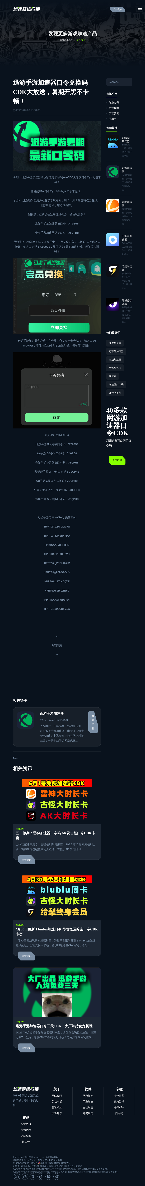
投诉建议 (57, 1113)
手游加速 (88, 1101)
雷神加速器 (127, 203)
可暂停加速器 (116, 351)
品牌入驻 (118, 9)
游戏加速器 (115, 359)
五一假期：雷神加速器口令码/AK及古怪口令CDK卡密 (55, 835)
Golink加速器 (127, 237)
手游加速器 (34, 177)
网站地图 (57, 1160)
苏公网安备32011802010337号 (55, 1163)
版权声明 (57, 1101)
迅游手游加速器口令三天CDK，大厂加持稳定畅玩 (54, 1026)
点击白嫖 (117, 460)
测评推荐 (119, 1095)
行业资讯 (114, 102)
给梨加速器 (127, 268)
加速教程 (114, 113)
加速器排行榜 (66, 40)
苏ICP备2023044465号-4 (25, 1163)
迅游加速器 (127, 169)
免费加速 (88, 1113)
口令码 (119, 1113)
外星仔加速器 (127, 302)
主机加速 (88, 1107)
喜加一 (112, 118)
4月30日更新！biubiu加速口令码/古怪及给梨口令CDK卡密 (57, 931)
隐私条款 (57, 1107)
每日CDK (20, 829)
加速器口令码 (116, 384)
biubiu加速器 (126, 139)
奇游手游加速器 (44, 233)
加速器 (112, 376)
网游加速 (88, 1095)
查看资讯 (26, 859)
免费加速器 (115, 343)
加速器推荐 (115, 392)
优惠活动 (119, 1101)
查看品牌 (93, 722)
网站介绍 (57, 1095)
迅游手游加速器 (45, 223)
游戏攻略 (114, 108)
